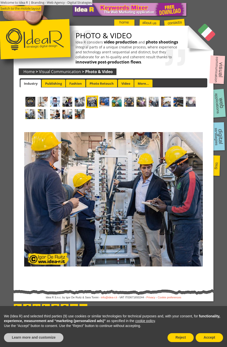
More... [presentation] (143, 83)
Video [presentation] (125, 83)
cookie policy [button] (145, 321)
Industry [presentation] (31, 83)
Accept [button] (209, 337)
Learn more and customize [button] (34, 337)
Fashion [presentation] (75, 83)
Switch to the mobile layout (20, 8)
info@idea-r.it (109, 297)
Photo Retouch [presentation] (102, 83)
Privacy (150, 297)
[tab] (30, 83)
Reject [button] (180, 337)
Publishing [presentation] (53, 83)
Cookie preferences (169, 297)
